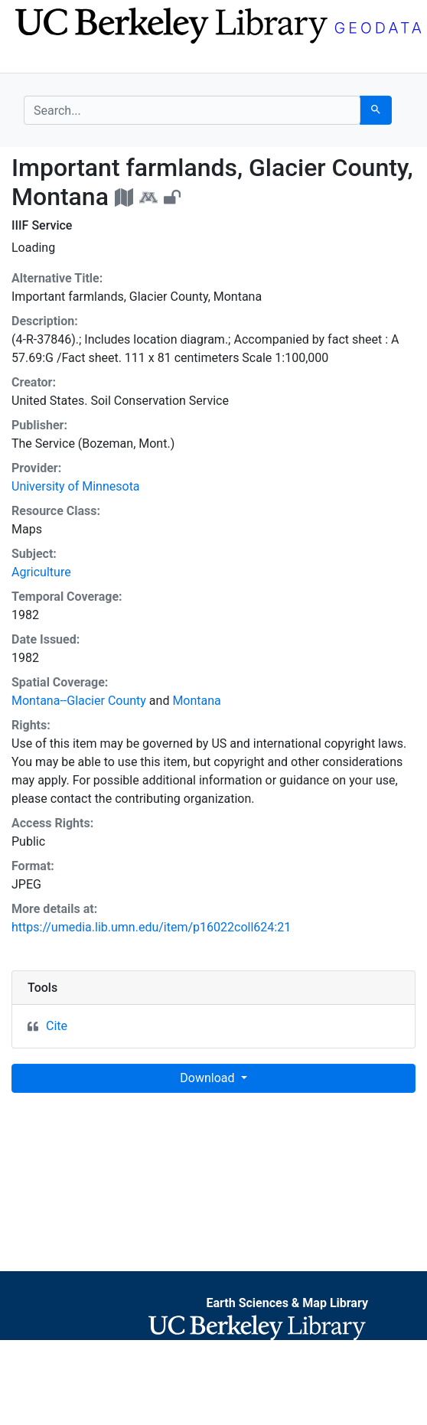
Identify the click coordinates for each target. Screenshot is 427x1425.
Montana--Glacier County (78, 700)
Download (208, 1078)
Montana (196, 700)
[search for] (192, 110)
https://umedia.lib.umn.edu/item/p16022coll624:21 (151, 927)
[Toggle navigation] (33, 59)
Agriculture (41, 572)
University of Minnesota (75, 486)
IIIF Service (41, 225)
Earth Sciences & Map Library (287, 1303)
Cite (56, 1026)
